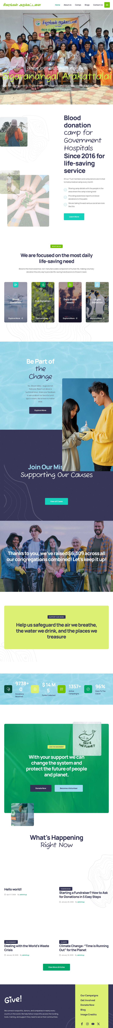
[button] (107, 5)
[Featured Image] (29, 871)
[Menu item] (57, 4)
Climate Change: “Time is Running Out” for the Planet (84, 948)
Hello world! (13, 889)
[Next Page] (56, 967)
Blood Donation (15, 301)
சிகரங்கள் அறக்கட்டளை (22, 4)
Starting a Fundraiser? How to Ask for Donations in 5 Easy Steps (83, 894)
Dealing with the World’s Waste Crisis (26, 948)
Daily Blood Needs (70, 301)
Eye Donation (43, 301)
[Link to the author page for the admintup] (23, 894)
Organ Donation (97, 301)
